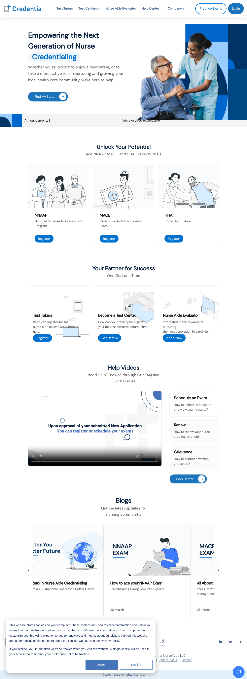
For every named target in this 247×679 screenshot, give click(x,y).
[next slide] (217, 570)
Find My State (50, 96)
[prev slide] (29, 570)
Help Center (152, 8)
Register (44, 239)
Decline (136, 664)
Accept (101, 664)
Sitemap (187, 660)
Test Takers (64, 8)
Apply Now (174, 338)
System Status (168, 660)
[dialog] (81, 646)
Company (176, 8)
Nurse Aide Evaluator (120, 8)
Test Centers (89, 8)
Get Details (109, 338)
